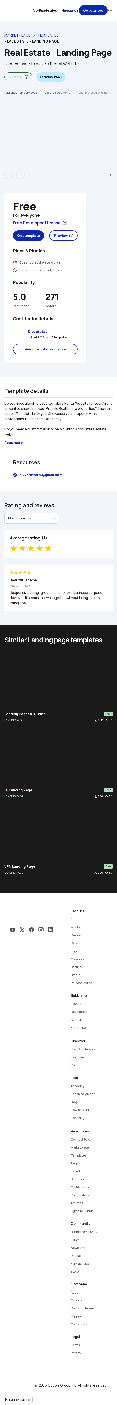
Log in (68, 10)
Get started (93, 10)
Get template (28, 235)
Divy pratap (37, 331)
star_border (106, 720)
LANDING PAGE (13, 720)
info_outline (26, 77)
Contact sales (45, 10)
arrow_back (8, 175)
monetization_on (15, 262)
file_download (96, 720)
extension (15, 270)
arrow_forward (20, 175)
